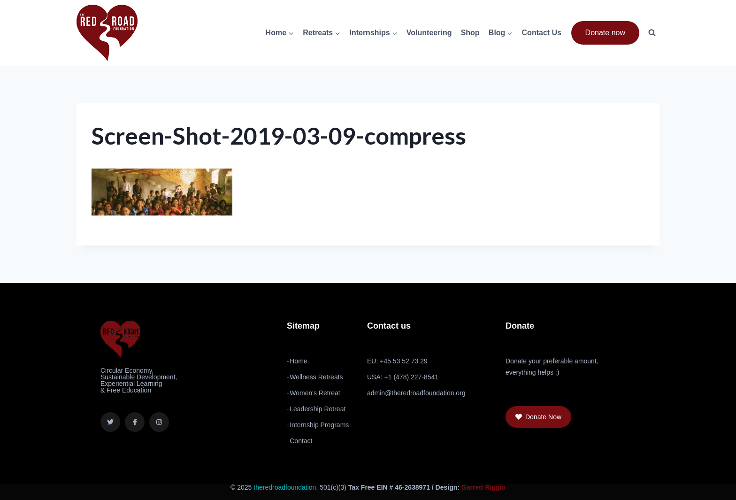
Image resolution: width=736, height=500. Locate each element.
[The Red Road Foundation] (107, 33)
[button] (538, 417)
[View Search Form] (651, 32)
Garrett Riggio (483, 487)
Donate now (605, 33)
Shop (470, 33)
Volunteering (429, 33)
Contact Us (541, 33)
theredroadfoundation (284, 487)
